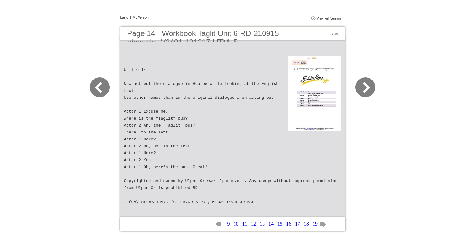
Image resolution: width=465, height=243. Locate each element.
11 (244, 224)
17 (297, 224)
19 (315, 224)
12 (253, 224)
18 (306, 224)
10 (236, 224)
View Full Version (329, 18)
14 (271, 224)
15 (279, 224)
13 (262, 224)
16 (288, 224)
